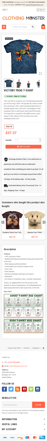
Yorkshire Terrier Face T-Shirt (12, 232)
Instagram (37, 389)
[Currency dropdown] (5, 9)
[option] (12, 225)
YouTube (24, 389)
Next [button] (44, 222)
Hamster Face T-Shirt (34, 232)
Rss (17, 389)
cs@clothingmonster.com (34, 5)
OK (38, 405)
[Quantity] (27, 140)
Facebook (4, 389)
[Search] (23, 27)
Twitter (11, 389)
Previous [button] (2, 222)
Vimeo (30, 389)
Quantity (9, 140)
